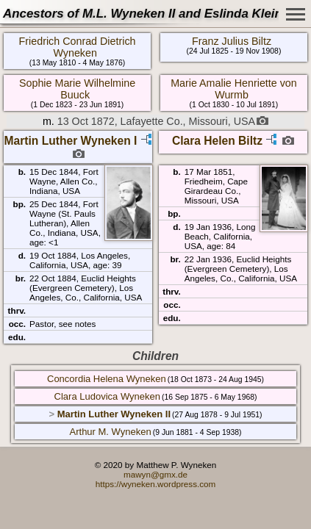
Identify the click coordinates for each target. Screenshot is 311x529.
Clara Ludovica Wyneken (107, 396)
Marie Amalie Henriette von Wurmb (234, 89)
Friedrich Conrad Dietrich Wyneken (77, 47)
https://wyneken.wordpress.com (156, 484)
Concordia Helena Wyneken (106, 378)
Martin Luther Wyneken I (70, 140)
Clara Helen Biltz (217, 140)
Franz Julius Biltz (231, 41)
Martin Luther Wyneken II (114, 414)
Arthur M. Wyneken (110, 431)
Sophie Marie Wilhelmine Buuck (77, 89)
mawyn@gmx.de (155, 474)
